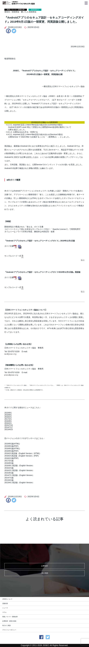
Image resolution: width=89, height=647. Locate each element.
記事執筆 (44, 566)
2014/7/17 (8, 427)
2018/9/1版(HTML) (12, 449)
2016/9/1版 (8, 463)
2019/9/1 (8, 413)
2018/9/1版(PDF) (11, 451)
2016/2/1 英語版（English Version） (19, 470)
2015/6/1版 (8, 473)
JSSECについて (7, 599)
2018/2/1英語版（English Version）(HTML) (22, 453)
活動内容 (5, 603)
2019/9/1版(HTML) (12, 444)
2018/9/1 (8, 415)
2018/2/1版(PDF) (11, 458)
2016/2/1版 (8, 468)
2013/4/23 (8, 429)
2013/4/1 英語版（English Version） (19, 483)
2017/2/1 (8, 419)
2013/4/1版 (8, 480)
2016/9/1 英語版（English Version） (19, 466)
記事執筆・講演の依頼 (9, 621)
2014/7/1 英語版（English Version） (19, 475)
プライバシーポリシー (9, 630)
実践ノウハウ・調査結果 (10, 616)
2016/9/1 (8, 421)
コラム (4, 612)
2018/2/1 (8, 417)
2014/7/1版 (8, 478)
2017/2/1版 (8, 461)
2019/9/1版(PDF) (11, 446)
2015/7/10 (8, 425)
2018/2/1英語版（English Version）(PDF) (21, 456)
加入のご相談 (6, 625)
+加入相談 (44, 573)
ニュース (5, 608)
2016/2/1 (8, 423)
